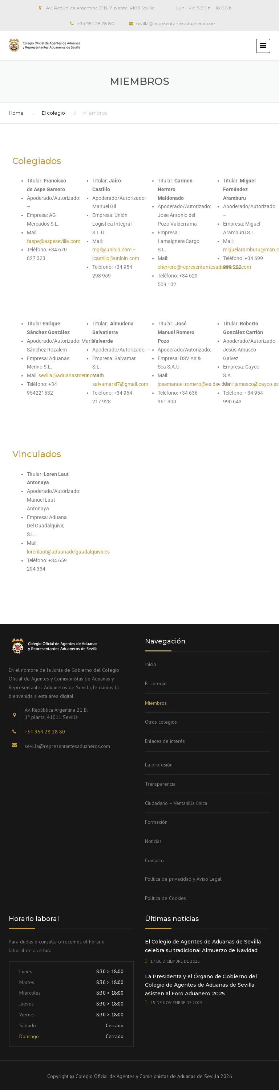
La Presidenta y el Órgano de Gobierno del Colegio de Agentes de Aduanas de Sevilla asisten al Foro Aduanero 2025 (201, 985)
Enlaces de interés (165, 741)
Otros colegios (161, 722)
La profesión (159, 764)
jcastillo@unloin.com (115, 258)
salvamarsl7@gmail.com (120, 384)
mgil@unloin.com (112, 249)
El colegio (53, 113)
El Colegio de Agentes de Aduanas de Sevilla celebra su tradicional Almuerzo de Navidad (203, 946)
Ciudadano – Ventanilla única (176, 803)
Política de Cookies (165, 898)
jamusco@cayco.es (257, 384)
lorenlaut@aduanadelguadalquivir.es (68, 552)
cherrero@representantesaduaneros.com (204, 267)
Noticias (153, 841)
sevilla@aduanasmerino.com (71, 375)
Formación (156, 822)
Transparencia (160, 784)
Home (16, 113)
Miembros (156, 703)
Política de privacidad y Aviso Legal (183, 879)
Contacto (154, 860)
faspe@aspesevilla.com (53, 241)
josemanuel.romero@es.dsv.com (195, 384)
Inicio (150, 664)
